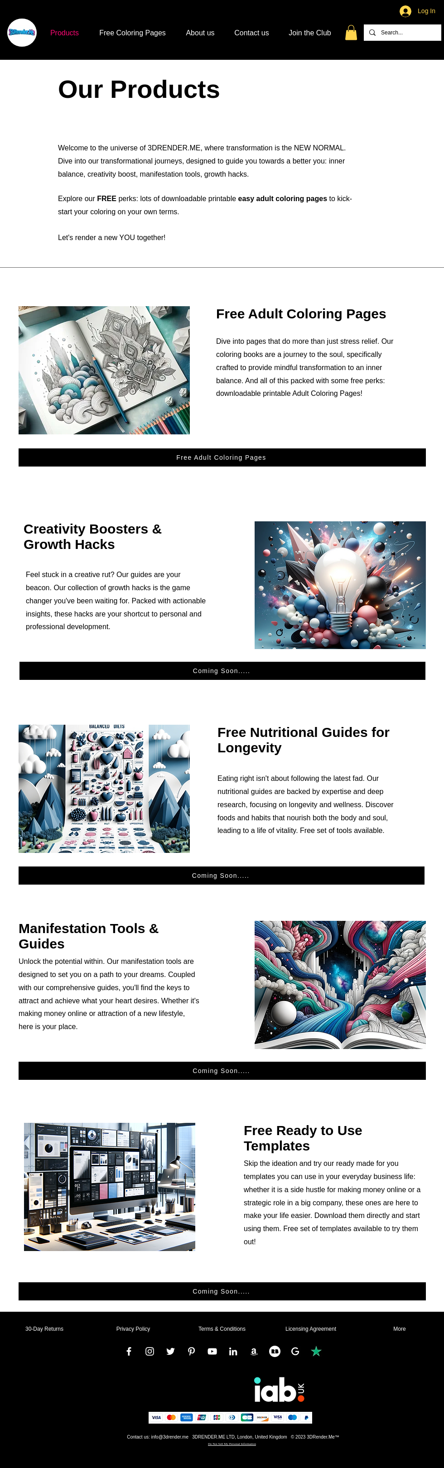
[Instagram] (149, 1351)
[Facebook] (129, 1351)
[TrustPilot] (316, 1351)
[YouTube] (212, 1351)
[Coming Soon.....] (222, 671)
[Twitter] (170, 1351)
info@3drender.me (169, 1436)
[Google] (295, 1351)
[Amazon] (254, 1351)
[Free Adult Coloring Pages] (222, 457)
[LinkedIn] (233, 1351)
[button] (351, 32)
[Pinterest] (191, 1351)
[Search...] (401, 32)
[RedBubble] (274, 1351)
